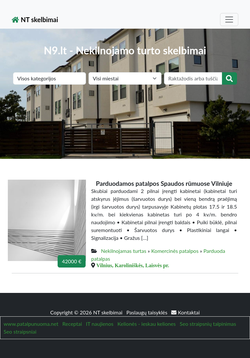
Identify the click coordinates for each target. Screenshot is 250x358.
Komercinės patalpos (175, 251)
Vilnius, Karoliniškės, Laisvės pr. (132, 265)
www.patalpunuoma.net (31, 324)
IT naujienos (99, 324)
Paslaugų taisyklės (147, 312)
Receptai (72, 324)
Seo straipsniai (20, 331)
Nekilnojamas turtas (123, 251)
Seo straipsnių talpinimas (208, 324)
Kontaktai (185, 312)
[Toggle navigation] (229, 19)
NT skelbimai (35, 19)
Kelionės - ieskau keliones (147, 324)
